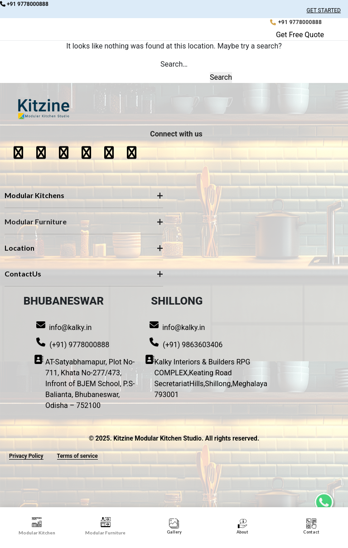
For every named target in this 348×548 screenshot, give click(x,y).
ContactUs (23, 273)
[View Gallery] (174, 527)
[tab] (36, 526)
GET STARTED (324, 10)
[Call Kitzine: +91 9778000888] (296, 22)
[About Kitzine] (242, 527)
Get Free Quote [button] (300, 34)
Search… (174, 64)
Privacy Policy (26, 456)
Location (19, 247)
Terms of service (77, 456)
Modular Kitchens (34, 195)
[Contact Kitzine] (311, 527)
